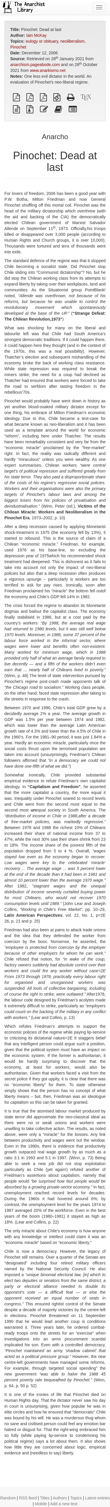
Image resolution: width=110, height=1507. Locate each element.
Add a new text (63, 1503)
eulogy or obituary (42, 41)
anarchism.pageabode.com (35, 64)
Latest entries (97, 1498)
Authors (60, 1498)
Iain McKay (36, 35)
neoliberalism (72, 41)
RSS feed (28, 1498)
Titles (45, 1498)
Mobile (41, 1503)
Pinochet (18, 47)
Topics (76, 1498)
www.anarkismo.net (47, 70)
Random (8, 1498)
